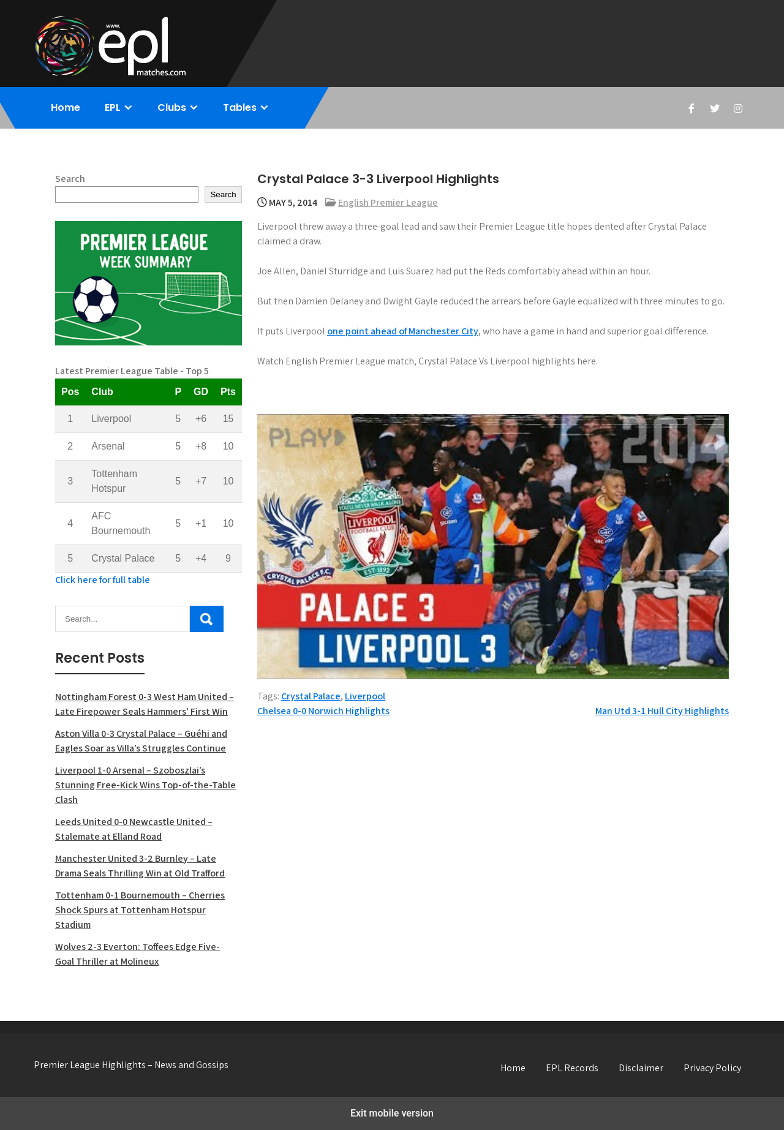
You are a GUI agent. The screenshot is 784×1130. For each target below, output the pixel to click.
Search (70, 178)
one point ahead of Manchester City (402, 331)
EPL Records (572, 1067)
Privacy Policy (712, 1067)
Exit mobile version (392, 1113)
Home (65, 107)
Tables (240, 107)
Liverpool (365, 696)
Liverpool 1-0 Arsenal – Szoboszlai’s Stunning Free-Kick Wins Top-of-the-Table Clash (145, 785)
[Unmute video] (493, 546)
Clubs (171, 107)
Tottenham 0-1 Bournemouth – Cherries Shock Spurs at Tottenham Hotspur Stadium (140, 910)
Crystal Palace (311, 696)
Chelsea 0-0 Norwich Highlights (323, 710)
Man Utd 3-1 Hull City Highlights (662, 710)
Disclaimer (641, 1067)
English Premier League (388, 202)
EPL (113, 107)
